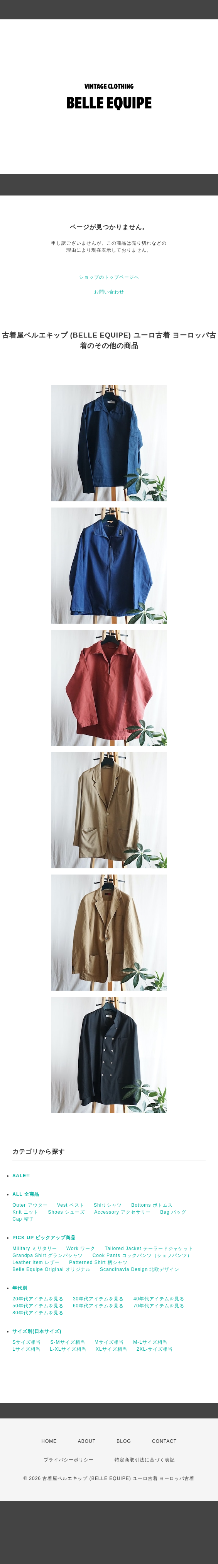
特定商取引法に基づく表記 (145, 1460)
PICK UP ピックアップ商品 (44, 1237)
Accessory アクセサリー (122, 1212)
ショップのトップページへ (109, 277)
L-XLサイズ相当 (68, 1349)
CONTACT (164, 1441)
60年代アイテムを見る (98, 1305)
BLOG (124, 1441)
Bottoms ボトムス (151, 1205)
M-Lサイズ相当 (150, 1342)
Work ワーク (80, 1248)
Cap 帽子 (23, 1219)
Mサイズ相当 (109, 1342)
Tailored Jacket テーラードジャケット (149, 1248)
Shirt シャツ (108, 1205)
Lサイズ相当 (26, 1349)
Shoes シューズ (66, 1212)
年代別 (19, 1288)
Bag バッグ (173, 1212)
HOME (49, 1441)
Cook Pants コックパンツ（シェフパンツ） (142, 1255)
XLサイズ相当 (111, 1349)
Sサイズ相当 (26, 1342)
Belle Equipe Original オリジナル (51, 1269)
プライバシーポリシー (69, 1460)
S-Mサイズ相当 (68, 1342)
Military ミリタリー (34, 1248)
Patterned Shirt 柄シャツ (98, 1262)
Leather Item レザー (36, 1262)
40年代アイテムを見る (159, 1299)
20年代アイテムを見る (37, 1299)
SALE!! (21, 1175)
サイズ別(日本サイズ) (36, 1331)
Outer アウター (29, 1205)
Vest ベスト (70, 1205)
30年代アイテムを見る (98, 1299)
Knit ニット (25, 1212)
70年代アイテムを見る (159, 1305)
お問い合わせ (109, 292)
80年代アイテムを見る (37, 1312)
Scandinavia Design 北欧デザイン (139, 1269)
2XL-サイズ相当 (155, 1349)
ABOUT (87, 1441)
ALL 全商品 (25, 1194)
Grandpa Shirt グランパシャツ (47, 1255)
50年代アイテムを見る (37, 1305)
